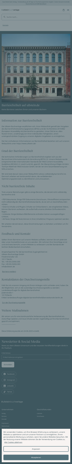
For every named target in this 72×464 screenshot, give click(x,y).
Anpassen (36, 449)
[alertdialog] (36, 445)
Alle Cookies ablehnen (13, 442)
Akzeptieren (36, 457)
